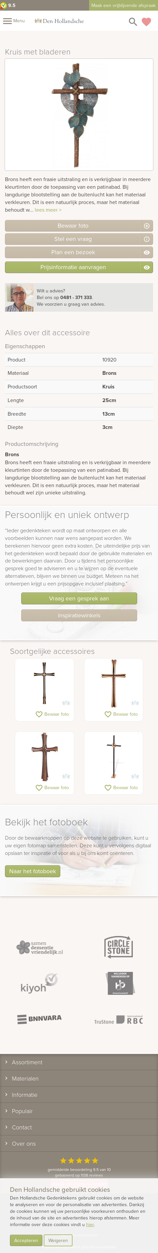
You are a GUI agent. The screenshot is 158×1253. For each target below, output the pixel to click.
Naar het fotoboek (32, 871)
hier (90, 1224)
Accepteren (26, 1240)
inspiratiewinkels (79, 615)
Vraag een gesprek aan (79, 598)
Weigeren (58, 1240)
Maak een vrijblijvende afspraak (123, 5)
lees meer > (48, 209)
